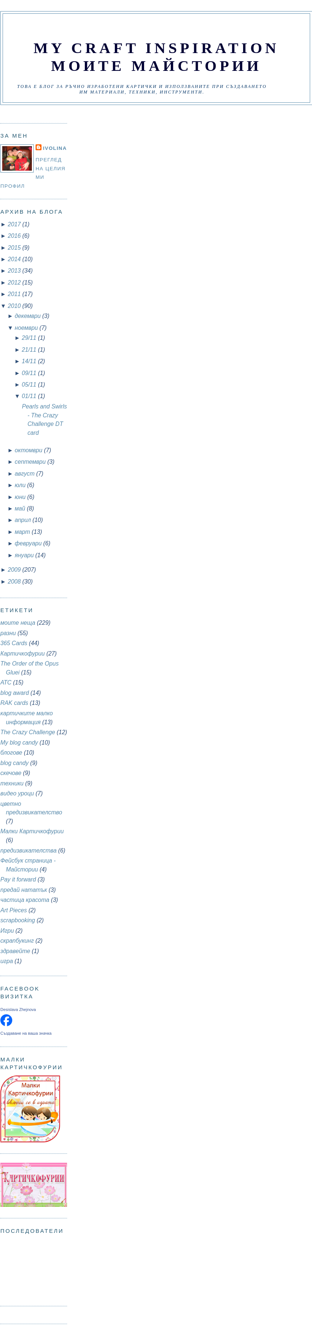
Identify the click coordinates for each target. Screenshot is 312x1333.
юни (21, 497)
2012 (15, 282)
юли (21, 485)
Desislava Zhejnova (18, 1009)
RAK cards (14, 703)
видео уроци (17, 793)
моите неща (17, 623)
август (25, 473)
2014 (15, 259)
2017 (15, 224)
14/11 (30, 361)
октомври (29, 450)
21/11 (30, 350)
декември (28, 316)
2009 (15, 570)
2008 (15, 581)
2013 (15, 270)
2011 (15, 294)
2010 (15, 306)
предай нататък (23, 890)
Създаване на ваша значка (26, 1033)
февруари (29, 543)
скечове (10, 773)
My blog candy (19, 742)
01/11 (30, 396)
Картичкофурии (22, 653)
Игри (7, 930)
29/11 (30, 338)
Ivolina (55, 148)
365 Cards (13, 643)
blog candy (14, 763)
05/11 (30, 384)
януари (25, 555)
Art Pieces (13, 910)
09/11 (30, 373)
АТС (5, 682)
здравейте (15, 951)
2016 (15, 236)
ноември (27, 328)
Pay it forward (18, 879)
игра (6, 961)
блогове (11, 752)
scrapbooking (17, 920)
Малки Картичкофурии (32, 831)
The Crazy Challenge (27, 732)
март (23, 532)
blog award (14, 693)
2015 (15, 247)
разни (8, 633)
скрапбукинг (17, 941)
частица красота (24, 900)
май (21, 508)
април (24, 520)
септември (31, 462)
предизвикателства (28, 850)
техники (12, 783)
